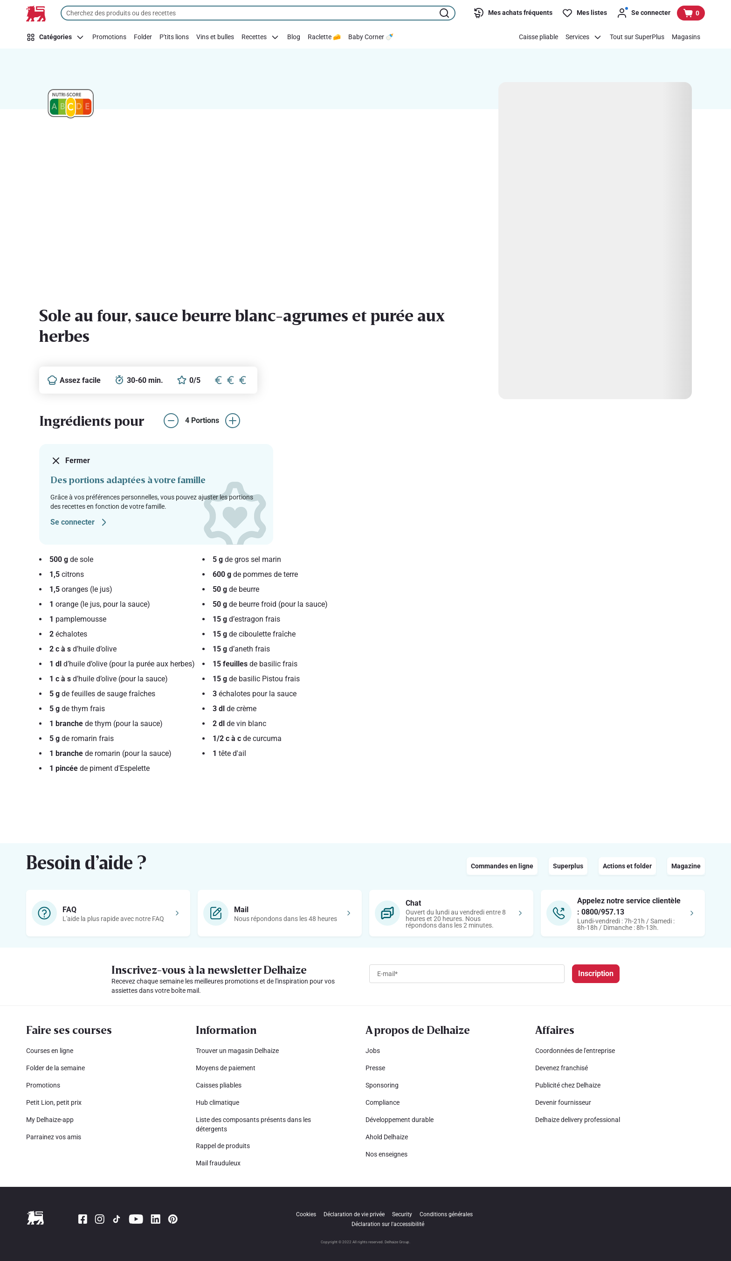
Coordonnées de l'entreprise (575, 1050)
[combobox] (258, 13)
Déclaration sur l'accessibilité (388, 1224)
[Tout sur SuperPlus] (637, 37)
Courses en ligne (49, 1050)
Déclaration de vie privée (354, 1214)
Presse (375, 1068)
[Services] (584, 37)
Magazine (686, 866)
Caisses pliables (218, 1085)
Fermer (70, 460)
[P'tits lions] (174, 37)
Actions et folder (627, 866)
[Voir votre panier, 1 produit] (691, 13)
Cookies (306, 1214)
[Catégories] (57, 37)
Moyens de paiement (225, 1068)
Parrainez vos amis (53, 1137)
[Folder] (143, 37)
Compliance (383, 1102)
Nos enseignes (386, 1154)
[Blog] (293, 37)
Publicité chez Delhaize (567, 1085)
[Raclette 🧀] (324, 37)
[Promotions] (109, 37)
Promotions (43, 1085)
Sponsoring (382, 1085)
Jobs (373, 1050)
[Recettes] (261, 37)
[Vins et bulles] (215, 37)
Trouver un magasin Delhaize (237, 1050)
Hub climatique (217, 1102)
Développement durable (400, 1119)
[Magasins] (686, 37)
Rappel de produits (223, 1146)
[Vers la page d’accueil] (36, 13)
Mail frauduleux (218, 1163)
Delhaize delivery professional (577, 1119)
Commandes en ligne (502, 866)
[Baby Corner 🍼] (370, 37)
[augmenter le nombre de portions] (232, 420)
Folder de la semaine (55, 1068)
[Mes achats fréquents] (512, 13)
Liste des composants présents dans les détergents (253, 1124)
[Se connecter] (643, 13)
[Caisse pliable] (538, 37)
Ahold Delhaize (387, 1137)
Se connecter (80, 522)
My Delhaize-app (50, 1119)
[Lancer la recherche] (445, 13)
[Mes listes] (584, 13)
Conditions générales (446, 1214)
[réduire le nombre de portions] (171, 420)
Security (402, 1214)
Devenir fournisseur (563, 1102)
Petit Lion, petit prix (54, 1102)
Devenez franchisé (561, 1068)
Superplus (568, 866)
